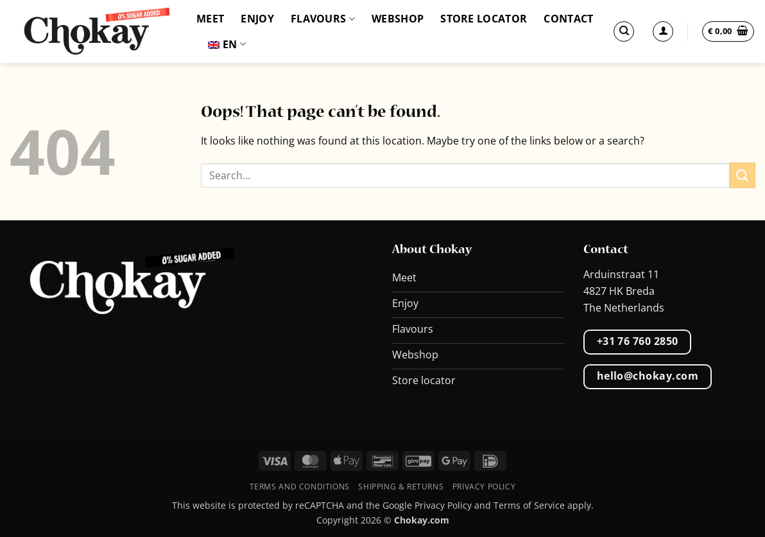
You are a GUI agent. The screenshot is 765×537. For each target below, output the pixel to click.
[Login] (663, 31)
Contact (568, 19)
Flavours (323, 19)
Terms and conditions (300, 486)
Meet (210, 19)
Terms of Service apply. (544, 505)
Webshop (398, 19)
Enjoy (257, 19)
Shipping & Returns (400, 486)
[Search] (624, 31)
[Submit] (742, 175)
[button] (728, 31)
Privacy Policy (484, 486)
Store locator (483, 19)
